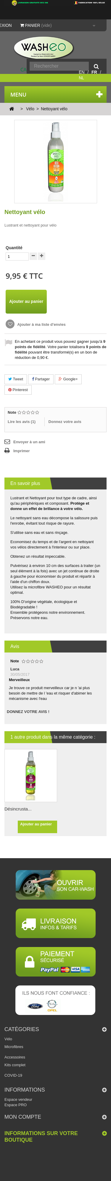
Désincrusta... (18, 808)
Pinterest (18, 390)
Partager (41, 379)
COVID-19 (13, 1075)
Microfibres (13, 1046)
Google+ (68, 379)
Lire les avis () (22, 421)
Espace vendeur (18, 1099)
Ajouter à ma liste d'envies (41, 324)
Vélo (8, 1039)
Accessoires (14, 1057)
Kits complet (14, 1065)
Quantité (14, 247)
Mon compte (22, 1117)
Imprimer (21, 451)
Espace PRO (15, 1105)
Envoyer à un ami (29, 442)
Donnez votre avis (65, 421)
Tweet (15, 379)
